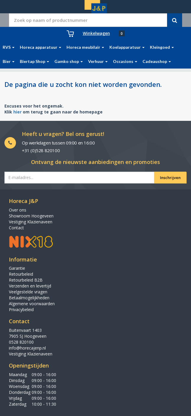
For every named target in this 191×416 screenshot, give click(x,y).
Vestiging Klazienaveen (30, 222)
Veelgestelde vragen (28, 292)
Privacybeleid (21, 309)
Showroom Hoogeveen (31, 216)
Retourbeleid (21, 274)
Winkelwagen (96, 33)
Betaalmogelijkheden (29, 297)
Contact (16, 227)
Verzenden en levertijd (30, 286)
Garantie (17, 268)
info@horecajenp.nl (27, 348)
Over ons (17, 210)
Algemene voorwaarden (32, 303)
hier (17, 112)
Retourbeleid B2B (26, 280)
